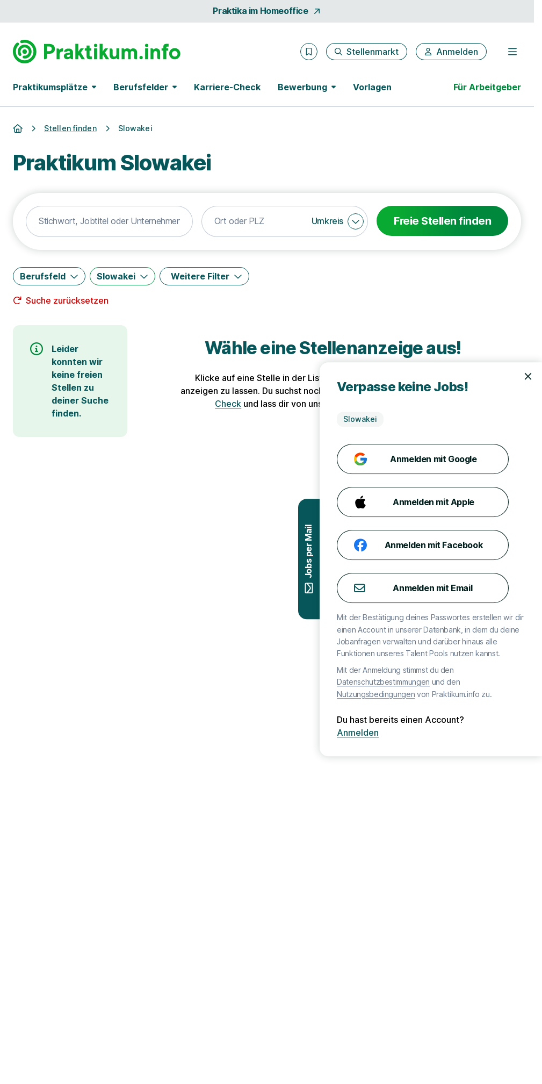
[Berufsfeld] (49, 276)
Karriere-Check (227, 87)
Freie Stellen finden (442, 220)
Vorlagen (372, 87)
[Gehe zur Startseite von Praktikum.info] (96, 51)
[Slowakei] (122, 276)
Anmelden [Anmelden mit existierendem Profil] (498, 732)
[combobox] (109, 221)
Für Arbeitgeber (487, 87)
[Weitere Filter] (204, 276)
